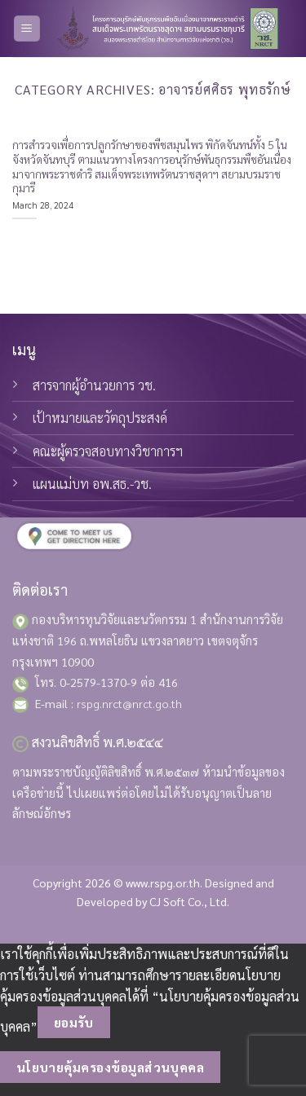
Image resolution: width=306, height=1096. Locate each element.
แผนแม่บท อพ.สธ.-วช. (92, 483)
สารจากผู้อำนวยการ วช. (94, 385)
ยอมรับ (74, 1022)
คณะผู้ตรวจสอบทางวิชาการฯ (108, 451)
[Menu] (27, 28)
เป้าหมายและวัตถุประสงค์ (100, 417)
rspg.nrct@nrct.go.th (129, 703)
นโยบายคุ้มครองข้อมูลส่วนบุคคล (110, 1067)
